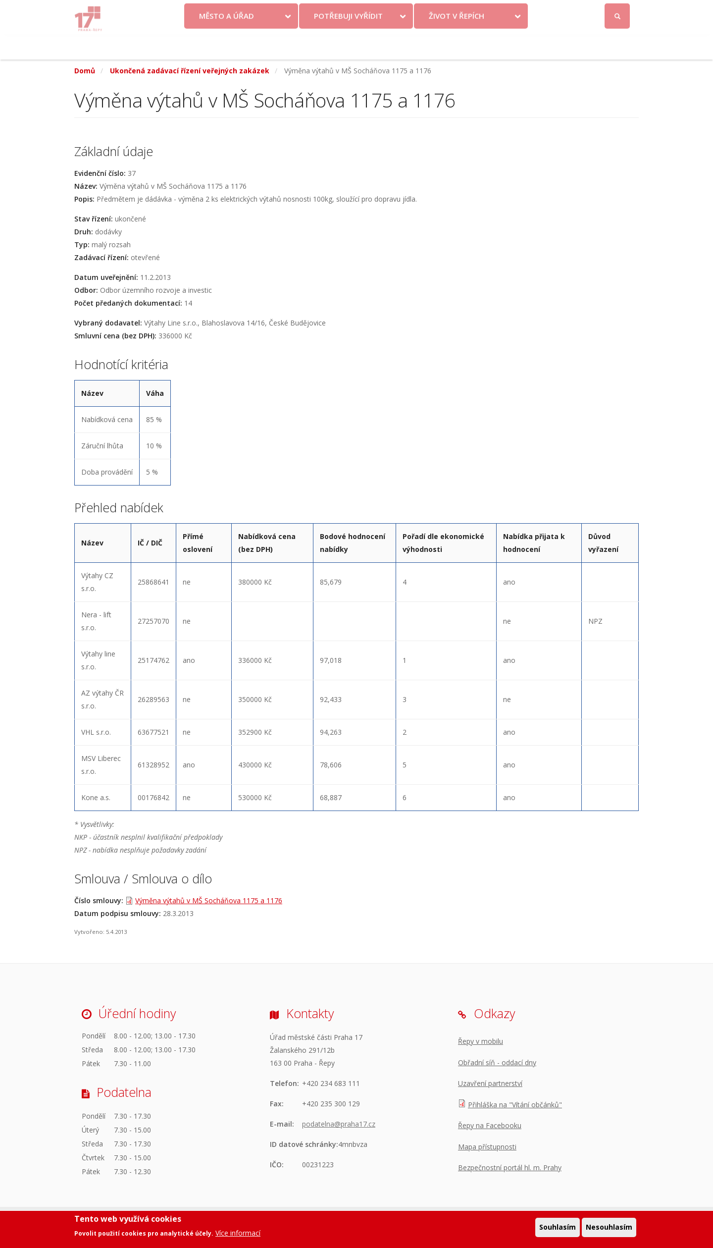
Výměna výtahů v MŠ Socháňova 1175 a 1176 (208, 900)
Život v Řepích (456, 41)
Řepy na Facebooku (489, 1125)
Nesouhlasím (609, 1227)
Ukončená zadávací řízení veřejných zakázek (189, 70)
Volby (349, 11)
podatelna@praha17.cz (338, 1124)
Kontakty (392, 11)
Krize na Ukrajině (284, 11)
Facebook (561, 11)
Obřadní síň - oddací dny (497, 1062)
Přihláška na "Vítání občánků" (515, 1104)
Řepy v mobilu (480, 1041)
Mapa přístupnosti (487, 1146)
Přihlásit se (618, 11)
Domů (84, 70)
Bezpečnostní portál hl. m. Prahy (509, 1167)
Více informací (237, 1233)
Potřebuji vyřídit (348, 41)
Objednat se (439, 11)
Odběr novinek (494, 11)
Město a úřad (226, 41)
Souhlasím (557, 1227)
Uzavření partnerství (490, 1083)
